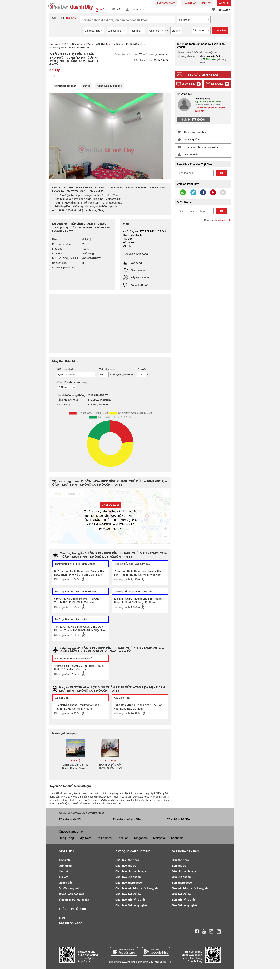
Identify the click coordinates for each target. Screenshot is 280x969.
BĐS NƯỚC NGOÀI (166, 3)
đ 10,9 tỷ (110, 760)
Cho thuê (127, 859)
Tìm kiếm (220, 30)
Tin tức (63, 876)
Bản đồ (86, 85)
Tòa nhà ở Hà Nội (70, 819)
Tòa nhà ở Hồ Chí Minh (127, 819)
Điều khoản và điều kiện (160, 962)
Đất (116, 9)
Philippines (104, 838)
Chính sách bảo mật (71, 893)
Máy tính (188, 84)
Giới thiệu (65, 865)
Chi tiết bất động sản (65, 85)
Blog (62, 917)
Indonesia (176, 838)
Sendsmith (225, 219)
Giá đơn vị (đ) (65, 369)
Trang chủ (65, 859)
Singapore (141, 838)
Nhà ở (101, 9)
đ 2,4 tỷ (75, 760)
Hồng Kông (66, 838)
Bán (180, 859)
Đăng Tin (224, 3)
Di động (217, 84)
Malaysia (159, 838)
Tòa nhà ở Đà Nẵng (179, 819)
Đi (221, 173)
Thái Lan (122, 838)
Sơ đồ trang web (69, 888)
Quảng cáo (66, 882)
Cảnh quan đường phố (109, 85)
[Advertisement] (203, 282)
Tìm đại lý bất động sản (74, 899)
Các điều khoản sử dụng (72, 382)
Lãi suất (141, 369)
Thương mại (135, 9)
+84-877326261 (195, 119)
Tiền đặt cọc (107, 369)
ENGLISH (225, 9)
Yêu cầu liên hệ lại (203, 74)
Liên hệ (63, 871)
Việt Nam (85, 838)
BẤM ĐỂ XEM (110, 504)
